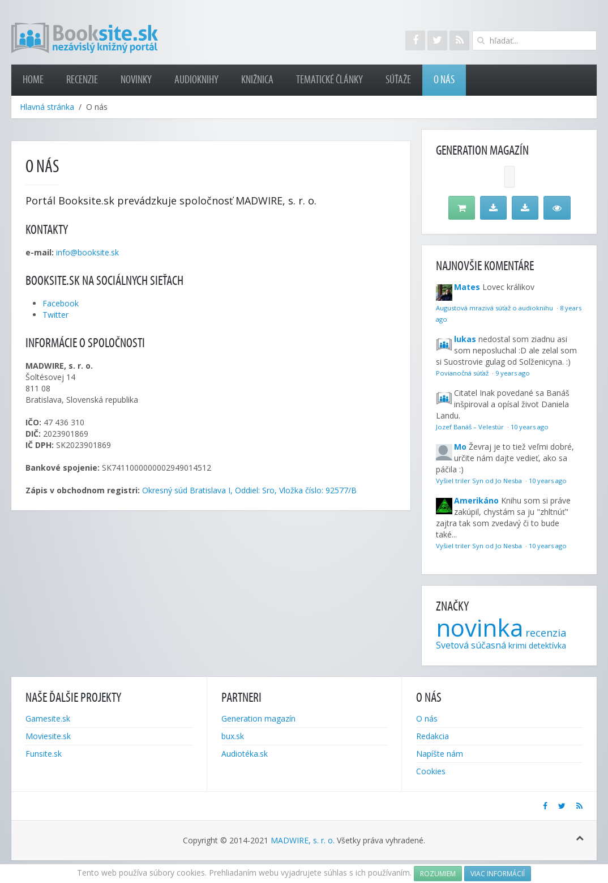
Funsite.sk (43, 753)
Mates (467, 286)
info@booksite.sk (87, 252)
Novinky (136, 79)
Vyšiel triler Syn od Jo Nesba (480, 480)
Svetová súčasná (471, 645)
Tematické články (329, 79)
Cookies (431, 771)
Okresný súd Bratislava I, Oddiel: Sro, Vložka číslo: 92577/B (249, 490)
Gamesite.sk (47, 718)
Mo (460, 446)
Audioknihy (196, 79)
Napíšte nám (439, 753)
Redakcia (432, 736)
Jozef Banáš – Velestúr (471, 427)
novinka (479, 627)
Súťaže (398, 79)
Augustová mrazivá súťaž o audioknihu (495, 308)
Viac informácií (497, 873)
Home (33, 79)
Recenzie (82, 79)
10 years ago (530, 427)
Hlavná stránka (47, 106)
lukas (465, 339)
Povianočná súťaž (463, 373)
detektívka (547, 645)
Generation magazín (258, 718)
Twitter (55, 314)
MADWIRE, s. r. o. (303, 840)
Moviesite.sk (48, 736)
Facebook (60, 303)
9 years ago (512, 373)
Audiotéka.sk (244, 753)
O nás (444, 79)
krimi (517, 645)
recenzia (545, 632)
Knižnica (257, 79)
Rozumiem (438, 873)
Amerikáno (476, 500)
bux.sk (232, 736)
